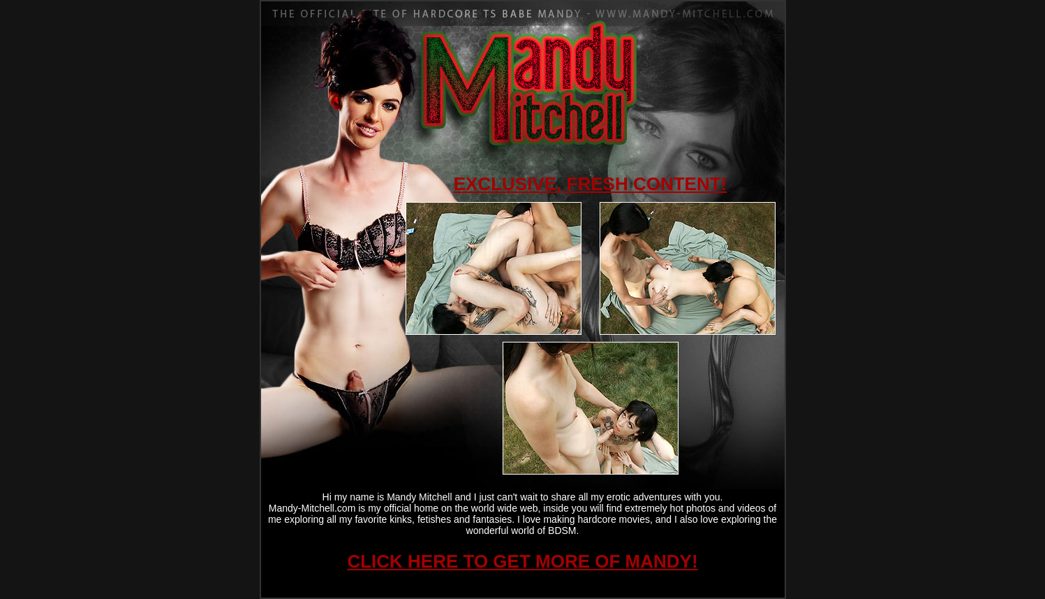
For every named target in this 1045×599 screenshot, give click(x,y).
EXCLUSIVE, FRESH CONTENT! (590, 183)
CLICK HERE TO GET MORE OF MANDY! (522, 561)
